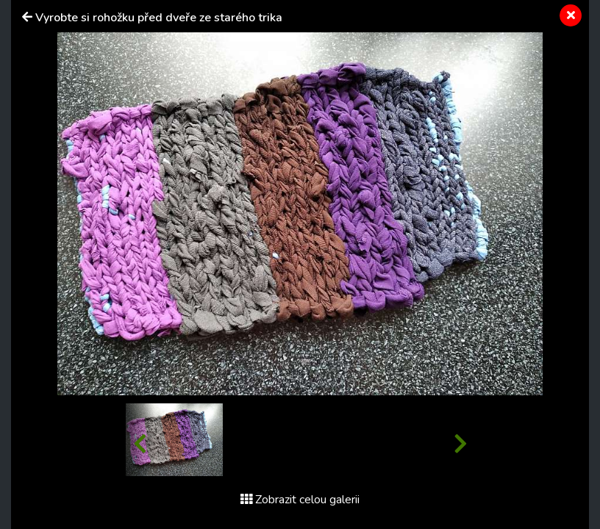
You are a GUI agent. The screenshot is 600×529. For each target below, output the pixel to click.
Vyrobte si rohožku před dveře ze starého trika (158, 18)
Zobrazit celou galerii (300, 500)
